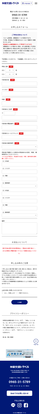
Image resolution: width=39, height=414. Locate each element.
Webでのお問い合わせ (19, 391)
